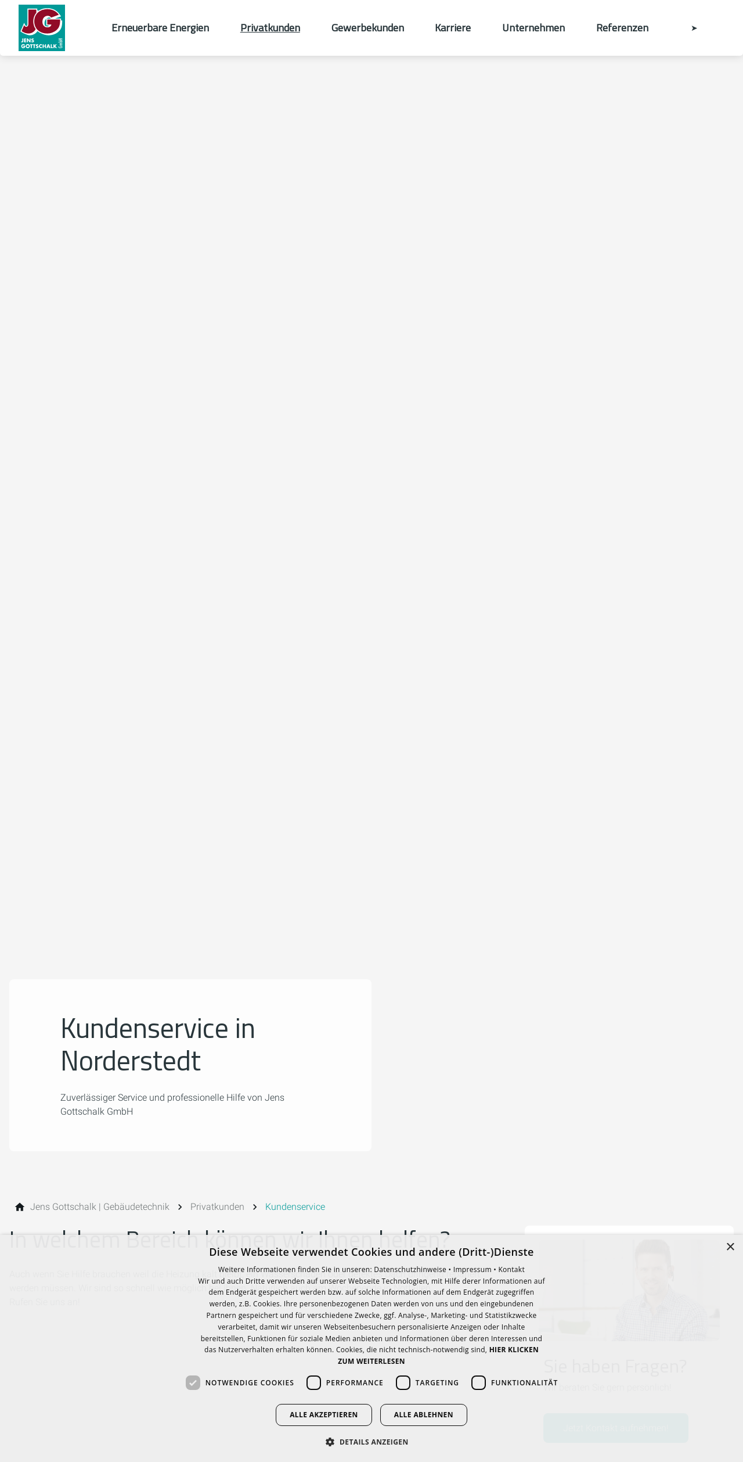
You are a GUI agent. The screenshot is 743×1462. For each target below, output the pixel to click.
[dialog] (371, 1348)
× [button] (730, 1247)
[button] (371, 1441)
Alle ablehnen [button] (423, 1415)
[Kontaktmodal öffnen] (686, 28)
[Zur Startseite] (56, 28)
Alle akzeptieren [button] (324, 1415)
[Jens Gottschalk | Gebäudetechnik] (99, 1207)
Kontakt (511, 1269)
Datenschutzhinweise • (413, 1269)
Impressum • (476, 1269)
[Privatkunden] (217, 1207)
